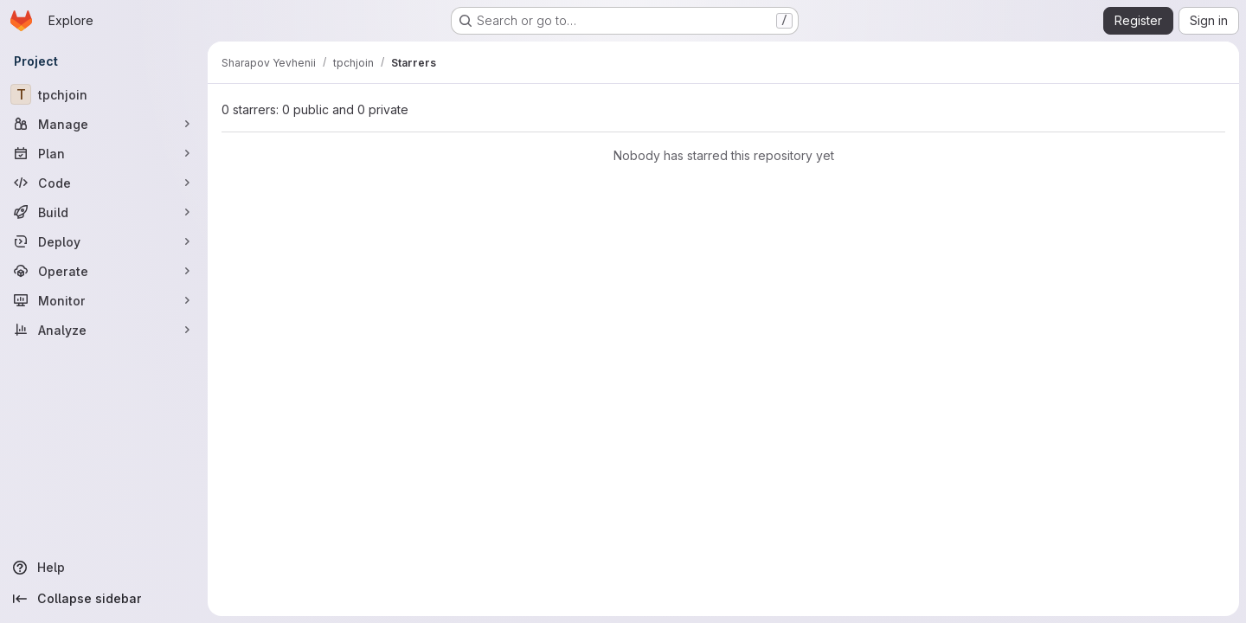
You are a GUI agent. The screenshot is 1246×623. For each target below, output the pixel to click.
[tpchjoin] (104, 94)
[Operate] (104, 271)
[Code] (104, 182)
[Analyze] (104, 330)
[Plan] (104, 153)
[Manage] (104, 124)
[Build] (104, 212)
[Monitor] (104, 300)
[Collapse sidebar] (104, 599)
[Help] (104, 567)
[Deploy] (104, 241)
